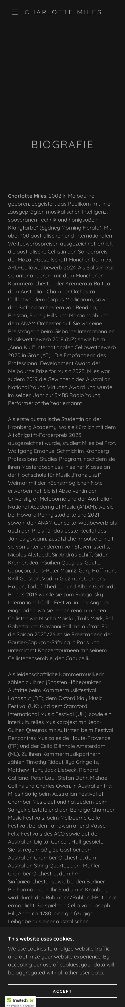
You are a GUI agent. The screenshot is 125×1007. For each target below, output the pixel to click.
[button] (14, 12)
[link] (63, 12)
